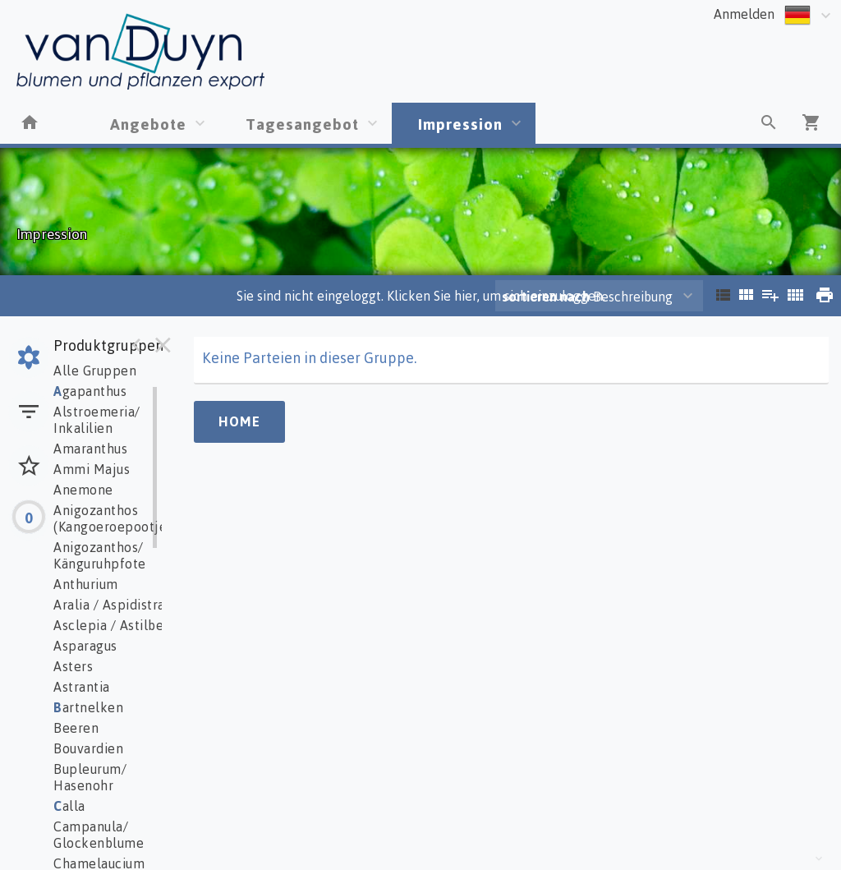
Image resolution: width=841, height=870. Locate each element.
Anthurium (85, 584)
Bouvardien (88, 748)
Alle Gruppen (94, 370)
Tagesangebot (302, 123)
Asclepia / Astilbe (108, 625)
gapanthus (89, 391)
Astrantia (81, 687)
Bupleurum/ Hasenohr (89, 777)
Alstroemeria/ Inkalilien (96, 419)
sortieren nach (547, 296)
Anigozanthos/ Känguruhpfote (99, 555)
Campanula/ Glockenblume (98, 834)
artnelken (88, 707)
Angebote (148, 123)
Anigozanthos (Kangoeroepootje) (112, 518)
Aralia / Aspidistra (109, 604)
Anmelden (744, 14)
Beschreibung (587, 296)
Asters (73, 666)
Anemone (83, 489)
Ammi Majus (91, 469)
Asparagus (85, 646)
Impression (460, 123)
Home (239, 421)
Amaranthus (90, 448)
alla (69, 806)
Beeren (76, 728)
